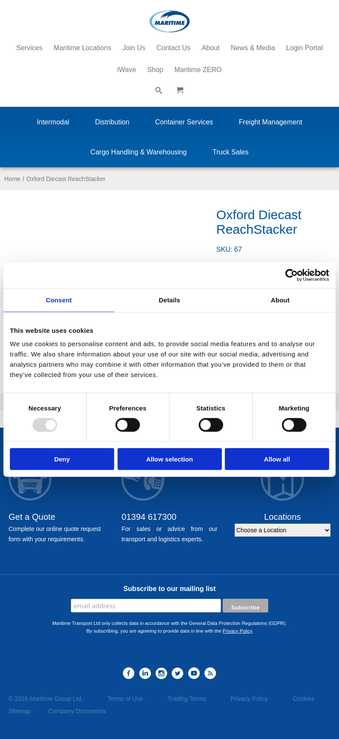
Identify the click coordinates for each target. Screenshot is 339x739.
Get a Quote (32, 517)
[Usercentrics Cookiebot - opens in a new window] (291, 274)
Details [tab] (169, 299)
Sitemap (19, 711)
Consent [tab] (59, 299)
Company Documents (77, 711)
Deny (62, 459)
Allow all (277, 459)
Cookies (304, 698)
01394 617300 (148, 517)
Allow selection (169, 459)
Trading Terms (187, 698)
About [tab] (280, 299)
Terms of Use (125, 698)
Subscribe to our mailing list (169, 588)
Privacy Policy (238, 630)
